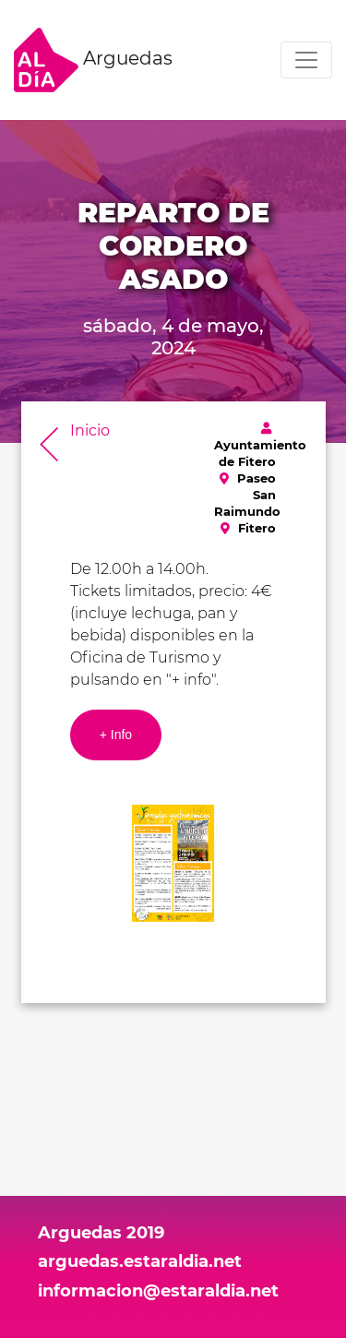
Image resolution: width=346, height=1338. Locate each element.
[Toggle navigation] (306, 60)
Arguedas (93, 60)
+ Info (116, 734)
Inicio (90, 430)
